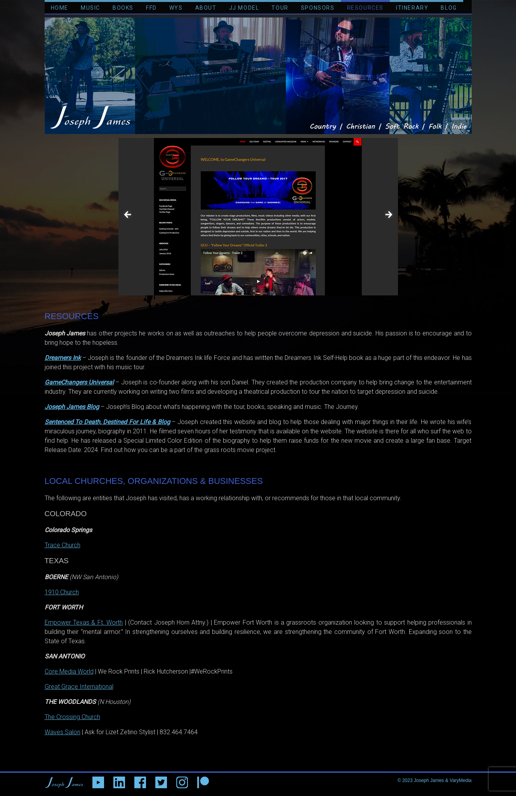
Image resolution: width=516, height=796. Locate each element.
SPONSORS (318, 8)
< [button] (128, 215)
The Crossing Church (72, 717)
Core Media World (69, 671)
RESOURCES (365, 8)
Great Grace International (79, 686)
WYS (176, 8)
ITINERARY (412, 8)
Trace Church (62, 545)
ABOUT (206, 8)
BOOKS (123, 8)
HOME (59, 8)
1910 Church (62, 592)
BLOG (449, 8)
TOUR (279, 8)
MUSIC (90, 8)
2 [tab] (263, 304)
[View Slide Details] (258, 216)
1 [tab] (254, 304)
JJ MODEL (244, 8)
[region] (258, 216)
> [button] (388, 215)
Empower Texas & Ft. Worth (84, 622)
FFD (151, 8)
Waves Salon (62, 732)
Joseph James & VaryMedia (443, 780)
